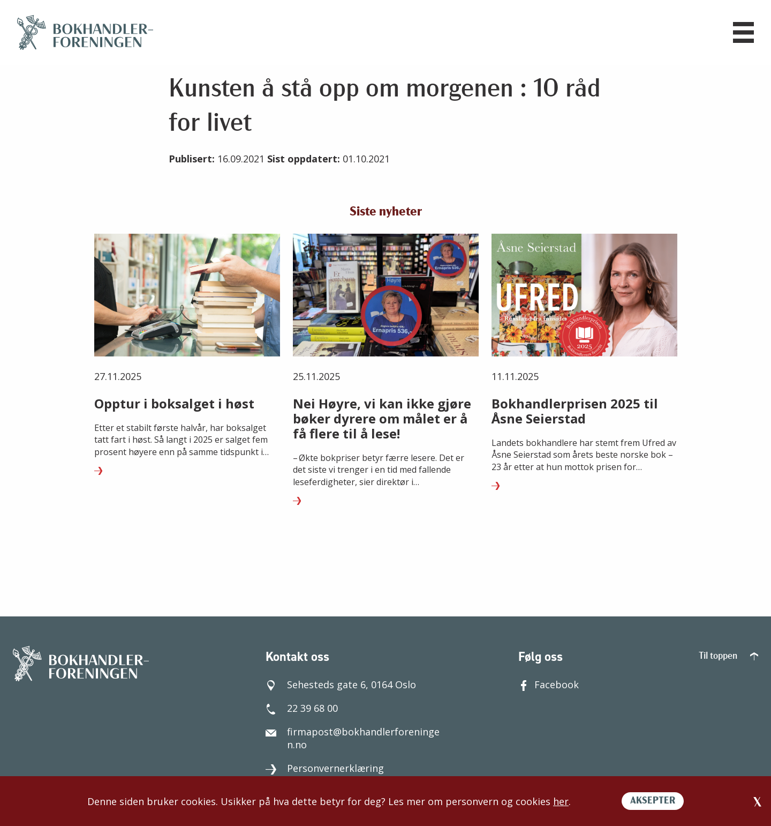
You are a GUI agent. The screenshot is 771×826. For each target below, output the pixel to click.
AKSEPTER (652, 801)
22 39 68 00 (302, 708)
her (561, 801)
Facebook (548, 684)
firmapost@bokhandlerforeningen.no (353, 738)
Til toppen (728, 656)
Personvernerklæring (325, 768)
